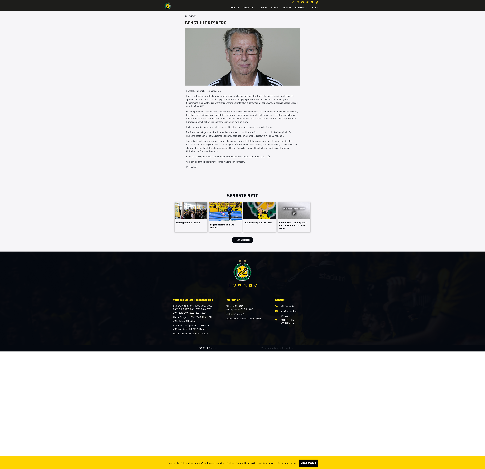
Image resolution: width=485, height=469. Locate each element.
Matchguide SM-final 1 (188, 222)
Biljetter (249, 8)
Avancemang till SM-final (258, 222)
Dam (263, 8)
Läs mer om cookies (286, 463)
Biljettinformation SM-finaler (222, 226)
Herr (274, 8)
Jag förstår (308, 463)
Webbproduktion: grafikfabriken (277, 348)
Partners (301, 8)
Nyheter (234, 8)
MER (315, 8)
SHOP (287, 8)
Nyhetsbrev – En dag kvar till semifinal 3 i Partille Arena (292, 225)
